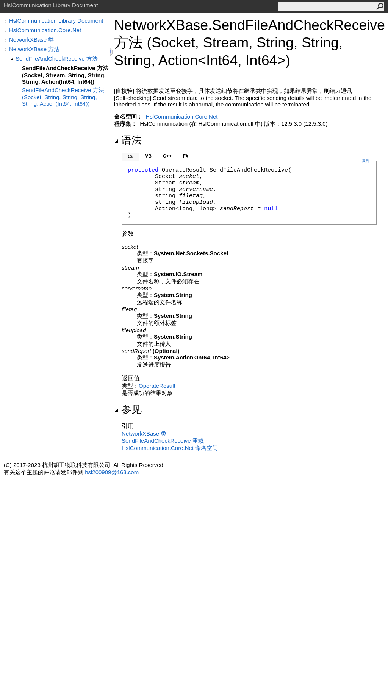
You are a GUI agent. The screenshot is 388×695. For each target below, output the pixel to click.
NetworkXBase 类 (31, 39)
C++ (167, 156)
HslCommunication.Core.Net (45, 30)
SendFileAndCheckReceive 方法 (57, 58)
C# (130, 156)
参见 (128, 409)
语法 (128, 140)
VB (148, 156)
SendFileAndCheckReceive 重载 (163, 440)
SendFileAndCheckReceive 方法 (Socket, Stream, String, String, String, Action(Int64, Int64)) (65, 75)
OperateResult (157, 386)
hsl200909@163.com (112, 472)
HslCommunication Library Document (56, 20)
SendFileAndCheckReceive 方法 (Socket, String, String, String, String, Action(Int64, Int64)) (63, 97)
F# (185, 156)
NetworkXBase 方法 (34, 49)
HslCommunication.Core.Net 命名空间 (170, 448)
